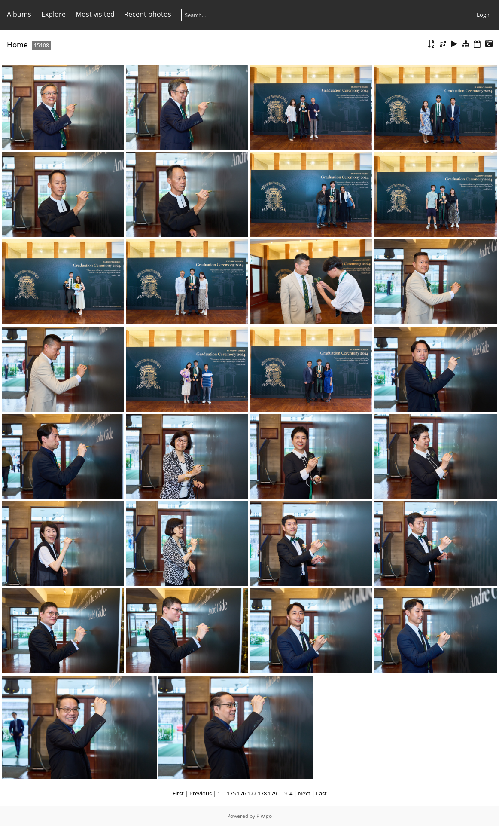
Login (484, 14)
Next (304, 793)
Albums (19, 14)
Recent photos (147, 14)
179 (272, 793)
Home (17, 44)
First (178, 793)
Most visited (95, 14)
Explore (53, 14)
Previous (200, 793)
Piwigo (264, 816)
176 (241, 793)
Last (321, 793)
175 (231, 793)
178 (262, 793)
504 (287, 793)
